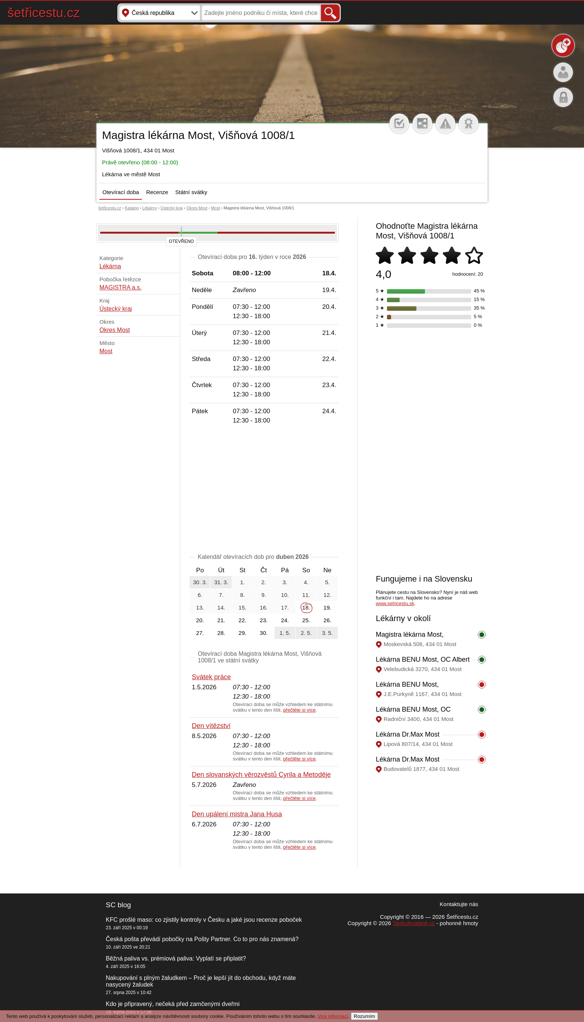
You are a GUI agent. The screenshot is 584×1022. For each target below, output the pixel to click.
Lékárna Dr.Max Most (407, 734)
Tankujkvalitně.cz (414, 923)
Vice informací (332, 1016)
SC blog (118, 905)
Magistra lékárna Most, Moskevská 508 (410, 638)
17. (285, 607)
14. (221, 607)
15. (243, 607)
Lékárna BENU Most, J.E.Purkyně (407, 688)
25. (306, 620)
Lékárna (110, 266)
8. (242, 595)
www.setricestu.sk (395, 603)
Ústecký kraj (172, 208)
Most (215, 208)
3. (285, 582)
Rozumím (364, 1016)
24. (285, 620)
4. (306, 582)
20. (200, 620)
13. (200, 607)
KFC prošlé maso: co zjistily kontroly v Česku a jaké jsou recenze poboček (204, 920)
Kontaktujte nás (459, 904)
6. (200, 595)
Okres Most (197, 208)
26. (327, 620)
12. (327, 595)
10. (285, 595)
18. (306, 607)
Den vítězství (211, 726)
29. (243, 633)
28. (221, 633)
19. (327, 607)
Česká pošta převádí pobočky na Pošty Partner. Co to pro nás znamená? (202, 939)
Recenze (157, 192)
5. (327, 582)
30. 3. (200, 582)
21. (221, 620)
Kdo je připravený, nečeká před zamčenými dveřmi (172, 1004)
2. (263, 582)
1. (242, 582)
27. (200, 633)
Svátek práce (211, 677)
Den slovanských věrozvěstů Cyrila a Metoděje (261, 774)
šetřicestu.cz (43, 12)
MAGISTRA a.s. (120, 287)
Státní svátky (191, 192)
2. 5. (306, 633)
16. (264, 607)
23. (264, 620)
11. (306, 595)
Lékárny (149, 208)
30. (264, 633)
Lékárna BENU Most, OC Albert (423, 659)
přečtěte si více (299, 710)
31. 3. (221, 582)
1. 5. (284, 633)
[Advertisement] (264, 490)
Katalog (132, 208)
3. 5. (327, 633)
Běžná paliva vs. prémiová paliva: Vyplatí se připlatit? (176, 958)
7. (221, 595)
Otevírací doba (120, 192)
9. (263, 595)
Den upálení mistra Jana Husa (237, 814)
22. (243, 620)
